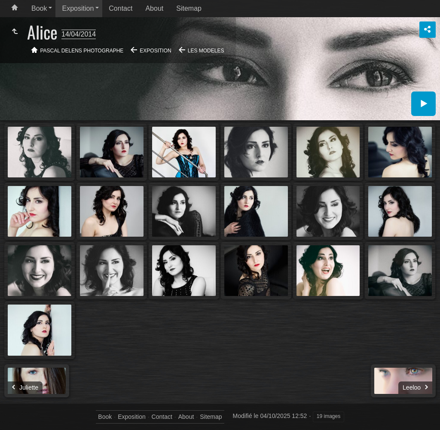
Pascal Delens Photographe (82, 51)
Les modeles (206, 51)
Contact (120, 8)
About (154, 8)
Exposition (78, 8)
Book (39, 8)
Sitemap (189, 8)
